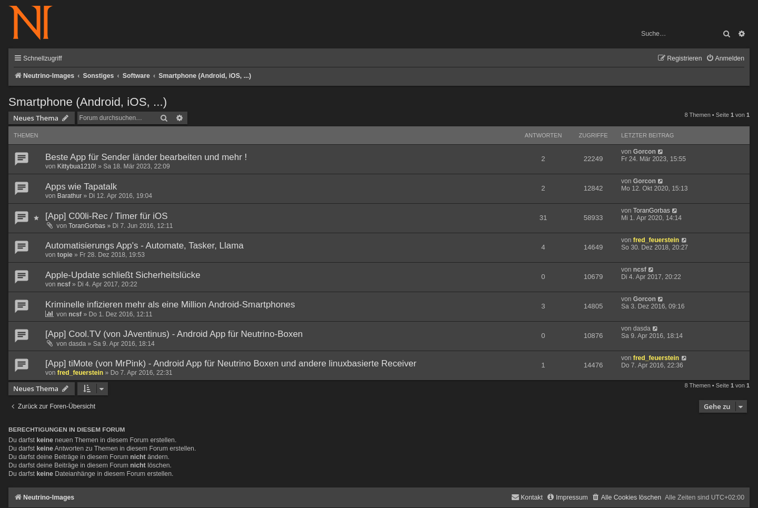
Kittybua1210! (76, 166)
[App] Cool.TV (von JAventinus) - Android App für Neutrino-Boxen (174, 334)
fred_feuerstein (656, 240)
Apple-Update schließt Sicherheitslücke (123, 275)
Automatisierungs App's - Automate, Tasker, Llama (144, 246)
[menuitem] (725, 59)
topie (65, 254)
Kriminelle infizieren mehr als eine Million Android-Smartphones (170, 305)
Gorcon (644, 151)
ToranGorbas (86, 226)
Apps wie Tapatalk (81, 187)
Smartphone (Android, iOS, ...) (87, 101)
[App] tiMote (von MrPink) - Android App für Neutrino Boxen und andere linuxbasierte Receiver (230, 363)
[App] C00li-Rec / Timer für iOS (106, 216)
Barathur (69, 196)
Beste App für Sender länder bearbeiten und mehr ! (146, 157)
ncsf (64, 284)
